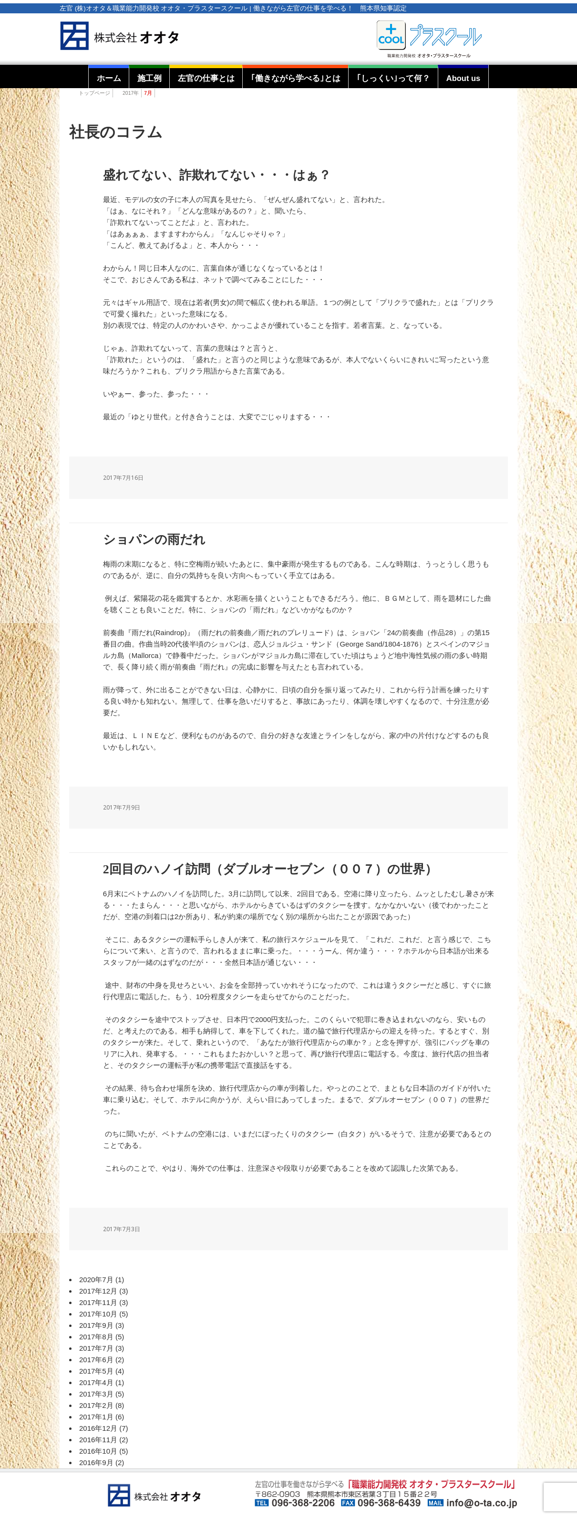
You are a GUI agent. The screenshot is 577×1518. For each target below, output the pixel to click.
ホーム (109, 78)
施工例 (149, 78)
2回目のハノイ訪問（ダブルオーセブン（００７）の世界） (270, 869)
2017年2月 (96, 1405)
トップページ (94, 93)
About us (463, 78)
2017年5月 (96, 1371)
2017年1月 (96, 1417)
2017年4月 (96, 1382)
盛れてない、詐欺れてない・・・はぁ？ (217, 175)
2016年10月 (98, 1451)
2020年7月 (96, 1279)
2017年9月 (96, 1325)
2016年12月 (98, 1428)
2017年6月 (96, 1360)
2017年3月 (96, 1394)
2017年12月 (98, 1291)
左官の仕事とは (206, 78)
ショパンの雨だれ (154, 539)
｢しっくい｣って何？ (393, 78)
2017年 (131, 93)
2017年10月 (98, 1314)
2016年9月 (96, 1462)
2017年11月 (98, 1302)
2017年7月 (96, 1348)
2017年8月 (96, 1337)
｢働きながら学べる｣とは (295, 78)
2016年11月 (98, 1440)
